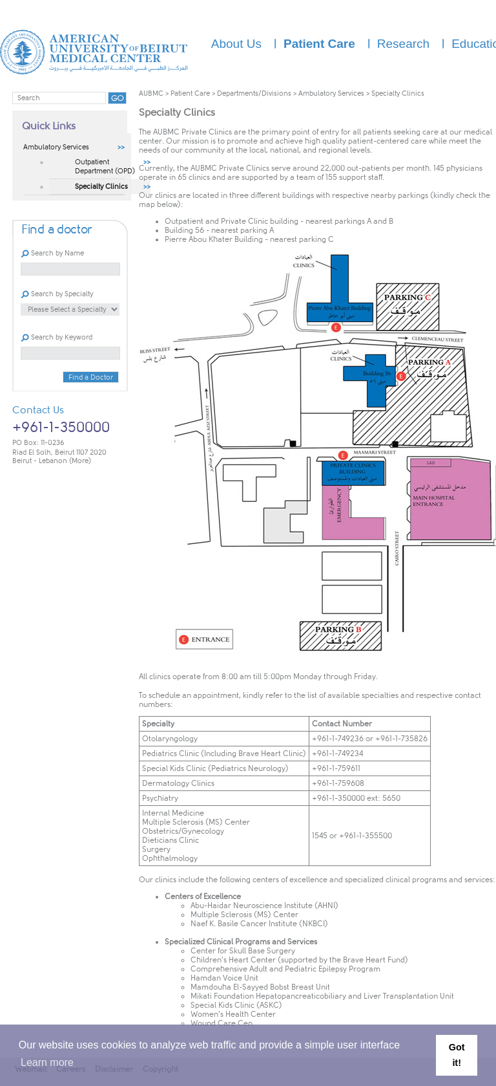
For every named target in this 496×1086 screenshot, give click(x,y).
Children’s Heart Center (233, 959)
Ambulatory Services (331, 93)
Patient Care (190, 93)
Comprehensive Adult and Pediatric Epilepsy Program (285, 968)
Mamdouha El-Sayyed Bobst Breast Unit (260, 987)
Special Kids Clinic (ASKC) (236, 1005)
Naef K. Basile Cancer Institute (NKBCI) (259, 923)
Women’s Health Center (233, 1014)
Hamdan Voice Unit (224, 978)
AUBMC (151, 93)
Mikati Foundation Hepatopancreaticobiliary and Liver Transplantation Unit (322, 996)
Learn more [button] (47, 1062)
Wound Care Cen (222, 1023)
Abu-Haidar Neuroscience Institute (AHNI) (264, 905)
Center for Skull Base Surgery (243, 950)
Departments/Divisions (254, 93)
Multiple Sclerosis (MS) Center (244, 914)
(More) (80, 461)
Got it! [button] (457, 1055)
